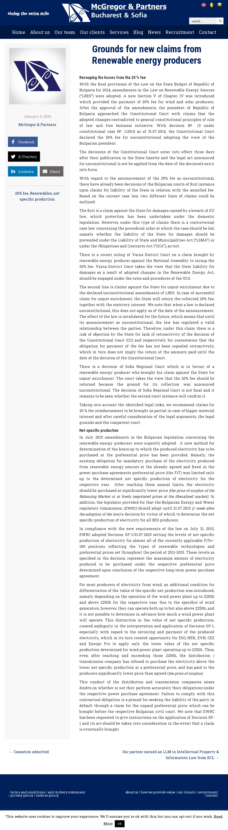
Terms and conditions (27, 792)
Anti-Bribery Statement (66, 792)
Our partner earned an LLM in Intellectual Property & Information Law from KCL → (170, 754)
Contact (207, 32)
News (154, 32)
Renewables (41, 193)
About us (40, 32)
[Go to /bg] (219, 5)
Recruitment (179, 32)
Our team (65, 32)
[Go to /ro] (211, 5)
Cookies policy (47, 795)
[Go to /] (203, 5)
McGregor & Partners (37, 124)
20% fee (21, 193)
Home (18, 32)
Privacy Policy (21, 795)
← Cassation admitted (29, 751)
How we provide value (158, 792)
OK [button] (120, 824)
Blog (138, 32)
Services (119, 32)
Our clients (92, 32)
